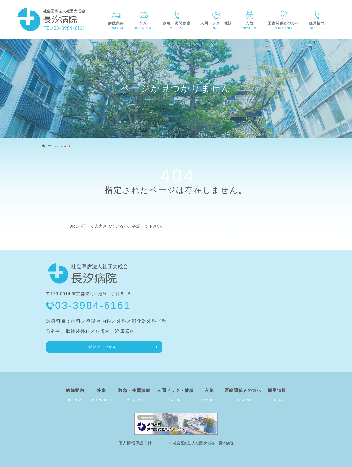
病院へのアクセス (71, 347)
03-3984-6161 (93, 305)
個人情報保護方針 (135, 443)
